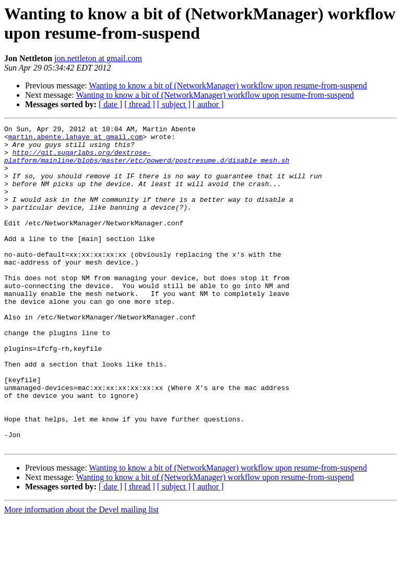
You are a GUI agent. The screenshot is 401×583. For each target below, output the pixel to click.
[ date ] (110, 104)
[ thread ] (139, 104)
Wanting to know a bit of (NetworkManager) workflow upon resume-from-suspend (228, 85)
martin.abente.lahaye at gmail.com (75, 139)
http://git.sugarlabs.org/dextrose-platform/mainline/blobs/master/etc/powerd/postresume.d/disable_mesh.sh (146, 163)
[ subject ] (174, 104)
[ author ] (208, 104)
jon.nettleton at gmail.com (98, 58)
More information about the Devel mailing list (81, 573)
